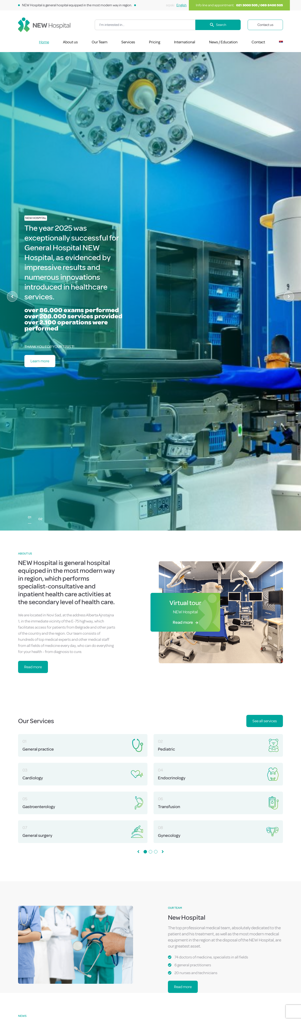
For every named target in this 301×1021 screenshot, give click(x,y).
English (181, 5)
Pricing (154, 42)
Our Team (99, 42)
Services (128, 42)
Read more (33, 667)
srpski (170, 5)
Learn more (39, 361)
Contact (258, 42)
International (184, 42)
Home (44, 42)
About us (70, 42)
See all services (264, 721)
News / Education (223, 42)
